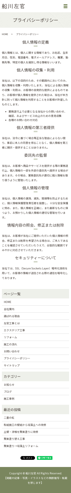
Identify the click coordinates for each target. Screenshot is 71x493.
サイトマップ (12, 365)
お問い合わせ (12, 351)
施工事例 (9, 398)
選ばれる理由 (12, 316)
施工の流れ (10, 344)
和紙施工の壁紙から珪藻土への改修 (25, 425)
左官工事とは (12, 323)
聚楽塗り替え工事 (14, 439)
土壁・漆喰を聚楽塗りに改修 (21, 432)
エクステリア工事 (14, 330)
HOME (5, 34)
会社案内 (9, 309)
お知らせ (9, 384)
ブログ (8, 391)
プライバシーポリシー (17, 358)
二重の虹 (9, 417)
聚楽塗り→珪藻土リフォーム (21, 446)
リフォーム (10, 337)
